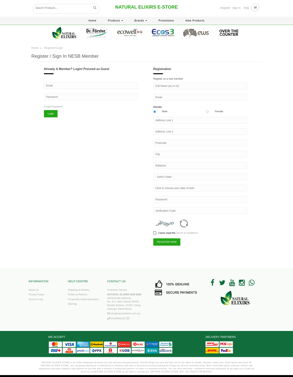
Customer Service (117, 289)
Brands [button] (141, 20)
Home (92, 20)
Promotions (166, 20)
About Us (34, 289)
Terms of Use (36, 299)
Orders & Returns (77, 294)
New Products (195, 20)
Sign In (236, 7)
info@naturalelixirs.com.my (125, 313)
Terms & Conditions (187, 232)
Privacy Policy (36, 294)
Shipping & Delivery (79, 289)
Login (51, 113)
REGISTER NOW (167, 241)
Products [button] (115, 20)
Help (246, 7)
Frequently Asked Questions (83, 299)
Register (225, 7)
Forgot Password (53, 106)
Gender (157, 106)
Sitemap (72, 303)
